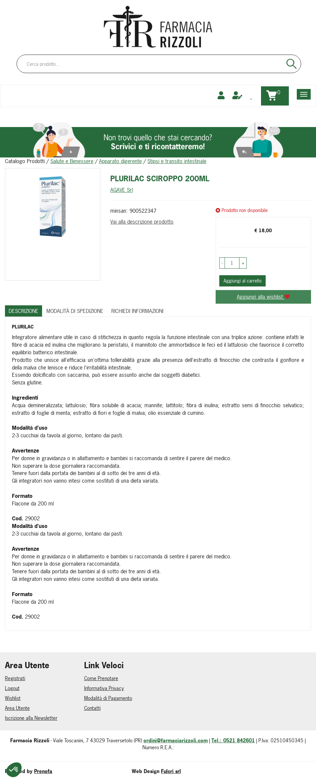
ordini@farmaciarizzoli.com (175, 740)
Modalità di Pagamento (108, 698)
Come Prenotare (101, 678)
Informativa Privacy (104, 688)
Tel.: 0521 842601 (233, 740)
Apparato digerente (120, 161)
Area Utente (17, 708)
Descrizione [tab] (23, 311)
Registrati (15, 678)
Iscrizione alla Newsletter (31, 718)
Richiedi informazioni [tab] (137, 311)
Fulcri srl (171, 771)
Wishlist (13, 698)
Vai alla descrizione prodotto (142, 221)
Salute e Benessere (71, 161)
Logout (12, 688)
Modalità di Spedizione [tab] (74, 311)
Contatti (92, 708)
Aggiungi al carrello (242, 281)
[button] (222, 263)
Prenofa (43, 771)
